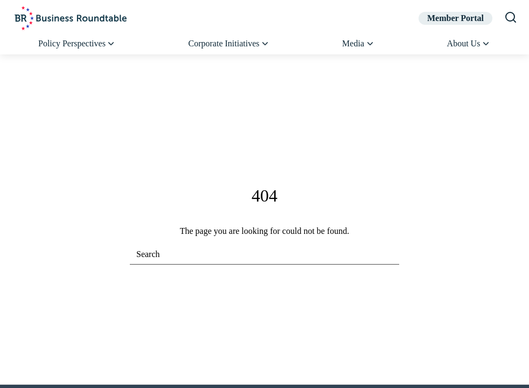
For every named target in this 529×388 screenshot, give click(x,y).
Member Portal (455, 18)
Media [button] (358, 43)
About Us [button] (469, 43)
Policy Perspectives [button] (77, 43)
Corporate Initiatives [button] (229, 43)
